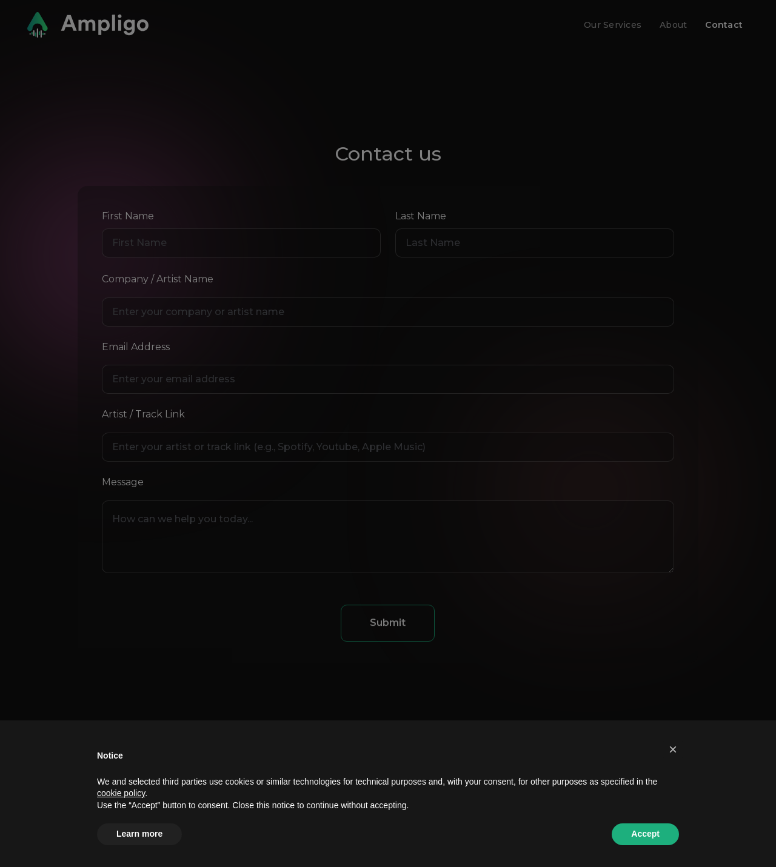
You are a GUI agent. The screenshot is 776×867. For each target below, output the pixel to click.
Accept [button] (645, 834)
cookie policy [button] (121, 793)
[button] (673, 749)
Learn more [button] (139, 834)
